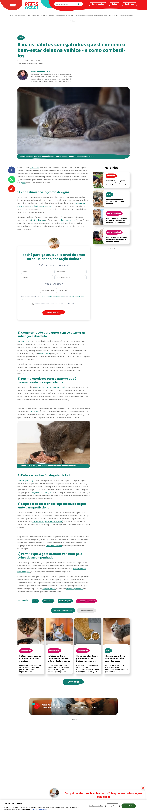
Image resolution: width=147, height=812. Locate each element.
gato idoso (34, 167)
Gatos (114, 4)
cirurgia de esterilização (40, 492)
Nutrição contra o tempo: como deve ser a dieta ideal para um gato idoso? (58, 660)
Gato (21, 37)
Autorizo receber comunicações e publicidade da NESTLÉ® (55, 304)
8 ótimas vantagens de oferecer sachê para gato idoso (30, 659)
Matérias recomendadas (62, 610)
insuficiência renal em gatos (40, 206)
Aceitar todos (128, 806)
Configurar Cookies (96, 806)
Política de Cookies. (25, 809)
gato (23, 182)
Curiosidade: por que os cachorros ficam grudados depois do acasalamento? (116, 183)
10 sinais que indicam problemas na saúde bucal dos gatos (115, 659)
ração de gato (25, 341)
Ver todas (73, 682)
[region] (73, 806)
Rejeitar (112, 806)
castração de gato (27, 480)
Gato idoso (48, 601)
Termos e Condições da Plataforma (52, 297)
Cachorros (129, 4)
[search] (66, 4)
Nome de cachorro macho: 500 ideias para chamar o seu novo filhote (116, 239)
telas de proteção (74, 588)
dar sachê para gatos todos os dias (51, 387)
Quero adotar (98, 4)
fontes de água (38, 220)
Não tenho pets (48, 290)
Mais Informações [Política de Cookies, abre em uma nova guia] (40, 809)
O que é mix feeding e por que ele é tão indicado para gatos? (87, 659)
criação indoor (48, 588)
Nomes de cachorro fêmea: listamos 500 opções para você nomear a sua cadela (116, 220)
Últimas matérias (87, 610)
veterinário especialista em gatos (47, 521)
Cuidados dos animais (86, 601)
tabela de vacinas (54, 545)
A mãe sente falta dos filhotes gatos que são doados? (115, 201)
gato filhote (44, 353)
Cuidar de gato (65, 601)
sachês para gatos (66, 220)
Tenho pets (63, 290)
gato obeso (34, 411)
